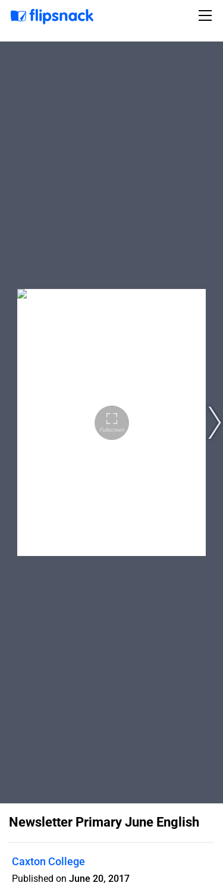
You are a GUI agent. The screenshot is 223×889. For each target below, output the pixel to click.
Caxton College (48, 861)
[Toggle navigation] (207, 15)
